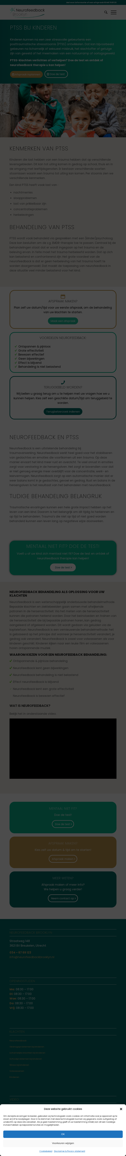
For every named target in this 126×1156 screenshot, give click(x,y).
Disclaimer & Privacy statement (69, 1151)
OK (63, 1134)
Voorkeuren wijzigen (63, 1143)
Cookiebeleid (45, 1151)
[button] (121, 1109)
